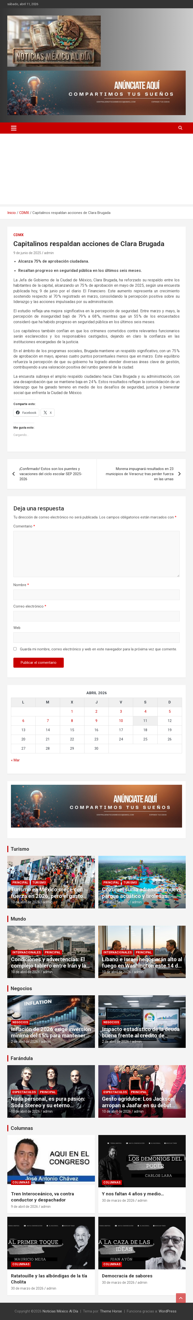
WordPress (167, 1311)
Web (16, 628)
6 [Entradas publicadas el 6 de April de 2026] (23, 721)
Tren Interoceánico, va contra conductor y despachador (42, 1197)
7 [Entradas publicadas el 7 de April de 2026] (48, 721)
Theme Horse (111, 1311)
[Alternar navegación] (13, 128)
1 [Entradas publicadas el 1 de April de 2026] (72, 711)
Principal (20, 882)
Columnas (22, 1128)
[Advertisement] (96, 170)
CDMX (18, 235)
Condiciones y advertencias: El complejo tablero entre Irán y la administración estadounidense (49, 965)
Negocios (21, 988)
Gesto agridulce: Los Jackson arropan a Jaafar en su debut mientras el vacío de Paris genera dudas (138, 1108)
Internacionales (26, 952)
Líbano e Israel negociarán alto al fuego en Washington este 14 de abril (142, 965)
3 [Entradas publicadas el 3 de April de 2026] (121, 711)
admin (49, 253)
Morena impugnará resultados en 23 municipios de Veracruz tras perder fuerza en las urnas (140, 474)
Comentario (24, 526)
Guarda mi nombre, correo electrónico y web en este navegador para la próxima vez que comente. (98, 649)
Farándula (22, 1058)
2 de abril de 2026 (24, 1041)
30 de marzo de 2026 (118, 1200)
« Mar (15, 760)
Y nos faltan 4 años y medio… (133, 1194)
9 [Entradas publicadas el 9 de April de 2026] (96, 721)
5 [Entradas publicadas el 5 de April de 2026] (170, 711)
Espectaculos (24, 1092)
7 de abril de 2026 (115, 902)
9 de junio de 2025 (27, 253)
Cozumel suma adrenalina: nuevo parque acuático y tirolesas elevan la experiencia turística (142, 895)
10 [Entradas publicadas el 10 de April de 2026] (121, 721)
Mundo (18, 919)
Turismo (20, 849)
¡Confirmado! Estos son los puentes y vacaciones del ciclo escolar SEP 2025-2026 (50, 474)
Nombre (21, 585)
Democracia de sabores (127, 1276)
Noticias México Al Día (60, 1311)
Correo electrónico (29, 606)
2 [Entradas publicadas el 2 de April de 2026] (96, 711)
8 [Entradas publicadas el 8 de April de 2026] (72, 721)
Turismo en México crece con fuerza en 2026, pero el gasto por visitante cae (47, 895)
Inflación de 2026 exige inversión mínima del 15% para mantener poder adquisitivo (51, 1035)
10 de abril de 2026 (25, 902)
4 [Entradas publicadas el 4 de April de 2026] (145, 711)
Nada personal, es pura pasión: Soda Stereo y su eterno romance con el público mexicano (48, 1108)
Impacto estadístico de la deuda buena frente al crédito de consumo (141, 1035)
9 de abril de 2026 (24, 1207)
